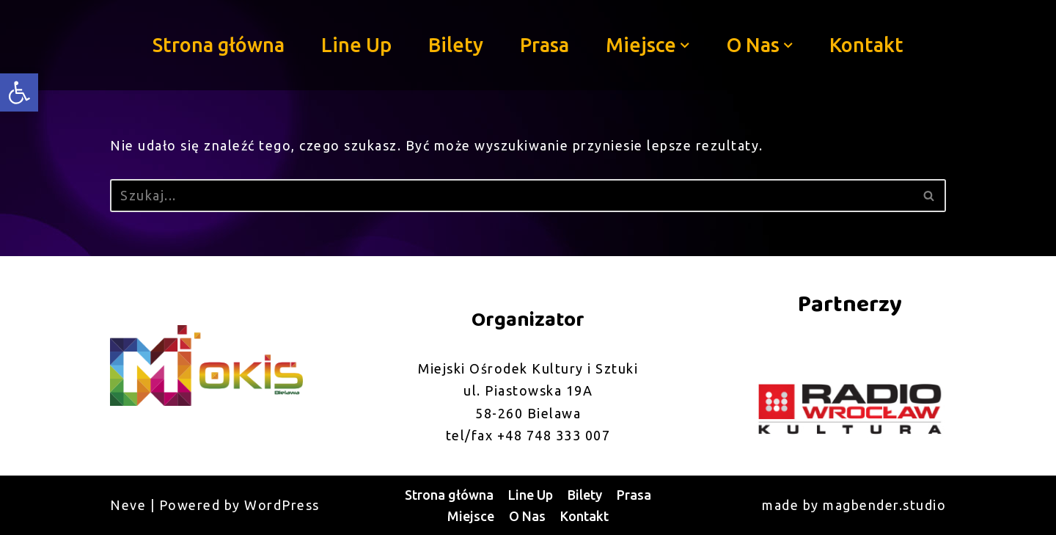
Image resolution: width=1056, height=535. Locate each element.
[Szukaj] (511, 195)
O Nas (527, 516)
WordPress (282, 505)
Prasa (544, 45)
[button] (685, 45)
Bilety (455, 45)
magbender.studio (884, 505)
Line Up (356, 45)
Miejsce (470, 516)
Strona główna (219, 45)
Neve (128, 505)
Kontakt (866, 45)
